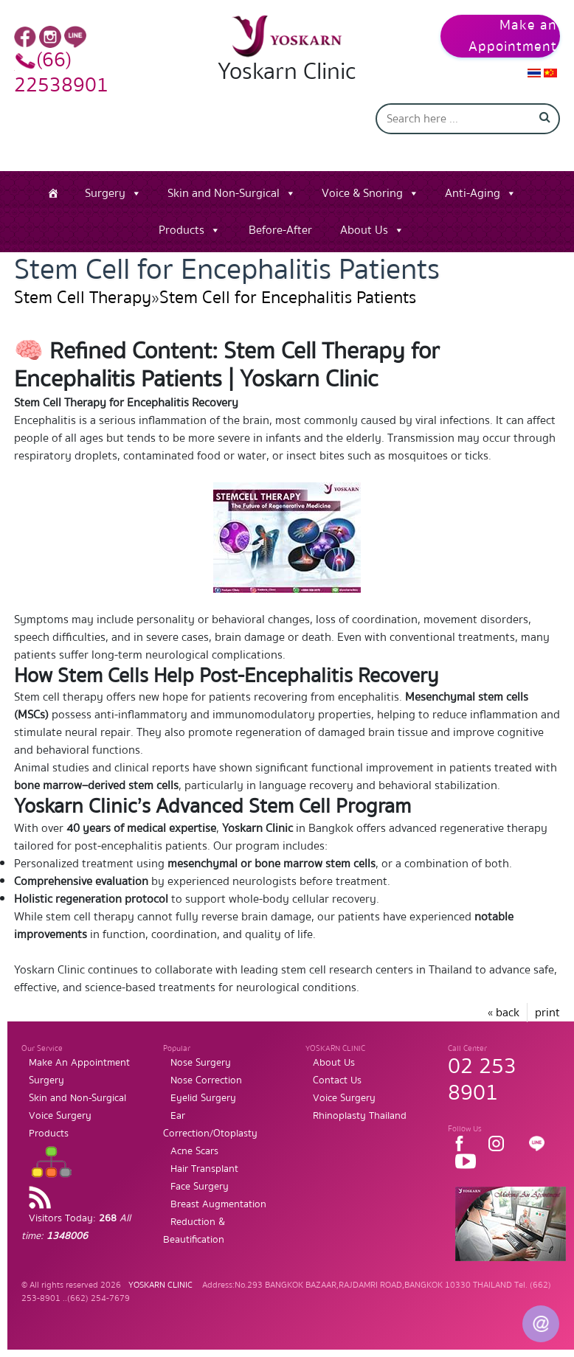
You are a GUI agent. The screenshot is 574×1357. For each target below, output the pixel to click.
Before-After (280, 230)
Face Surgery (199, 1187)
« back (503, 1012)
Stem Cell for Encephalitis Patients (287, 297)
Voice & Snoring (362, 193)
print (547, 1012)
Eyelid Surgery (203, 1098)
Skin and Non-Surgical (223, 193)
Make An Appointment (79, 1063)
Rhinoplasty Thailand (360, 1116)
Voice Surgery (60, 1116)
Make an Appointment (512, 36)
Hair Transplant (204, 1169)
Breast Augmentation (218, 1204)
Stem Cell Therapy (82, 297)
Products (181, 230)
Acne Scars (194, 1151)
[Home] (53, 193)
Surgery (105, 193)
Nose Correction (206, 1080)
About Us (364, 230)
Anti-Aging (472, 193)
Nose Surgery (200, 1063)
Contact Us (337, 1080)
